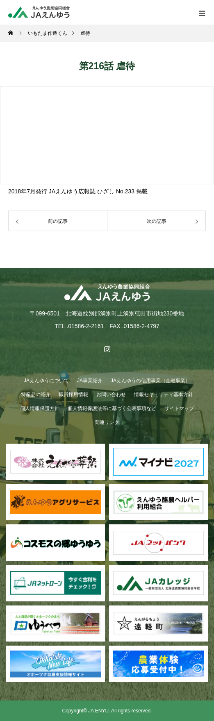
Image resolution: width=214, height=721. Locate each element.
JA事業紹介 (89, 380)
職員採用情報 (73, 394)
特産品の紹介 (35, 394)
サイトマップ (179, 408)
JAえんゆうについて (46, 380)
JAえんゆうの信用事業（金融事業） (150, 380)
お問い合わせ (111, 394)
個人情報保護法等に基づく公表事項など (112, 408)
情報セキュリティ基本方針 (163, 394)
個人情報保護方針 (39, 408)
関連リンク (107, 422)
